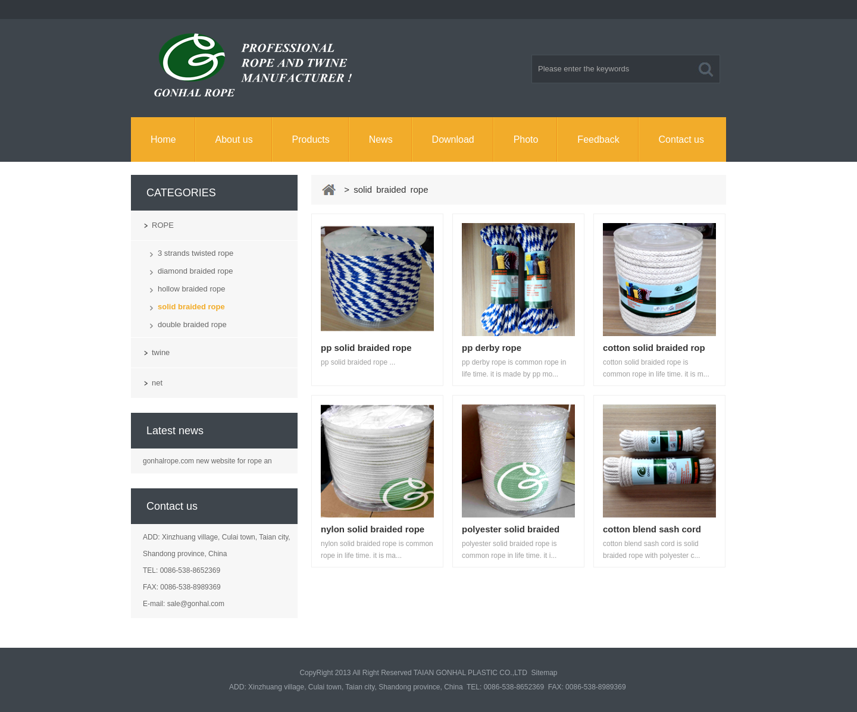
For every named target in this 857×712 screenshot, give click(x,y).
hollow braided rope (191, 288)
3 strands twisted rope (195, 253)
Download (453, 139)
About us (234, 139)
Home (163, 139)
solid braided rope (191, 306)
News (381, 139)
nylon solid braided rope (372, 529)
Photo (526, 139)
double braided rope (192, 324)
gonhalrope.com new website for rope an (207, 461)
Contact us (681, 139)
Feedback (598, 139)
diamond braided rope (195, 270)
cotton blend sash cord (652, 529)
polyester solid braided (510, 529)
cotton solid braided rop (654, 348)
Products (311, 139)
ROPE (163, 225)
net (157, 382)
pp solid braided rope (366, 348)
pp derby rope (491, 348)
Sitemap (544, 673)
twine (161, 352)
